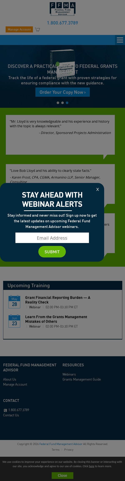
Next (122, 75)
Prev (3, 75)
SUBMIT (52, 251)
